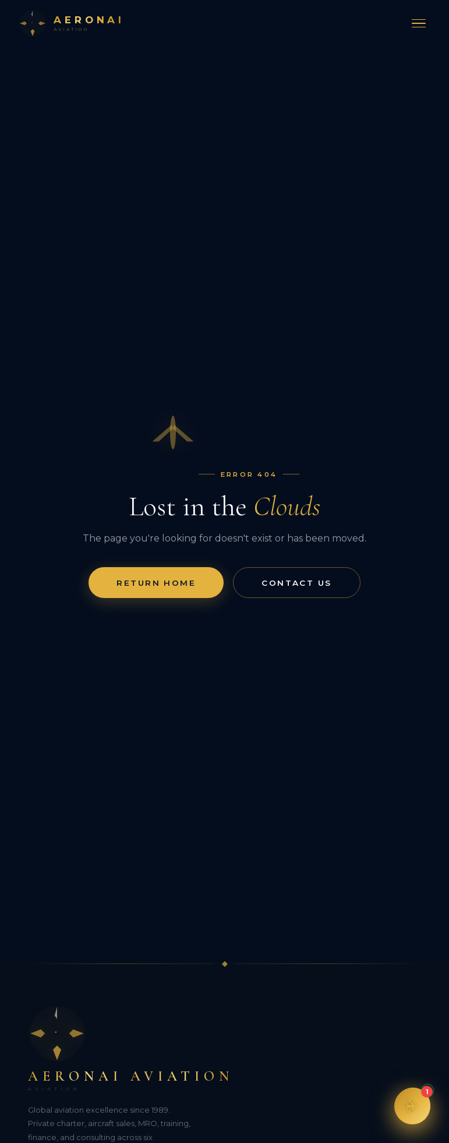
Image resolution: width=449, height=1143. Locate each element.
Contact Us (296, 583)
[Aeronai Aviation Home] (72, 23)
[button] (412, 1106)
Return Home (156, 583)
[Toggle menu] (418, 24)
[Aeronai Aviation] (224, 1048)
